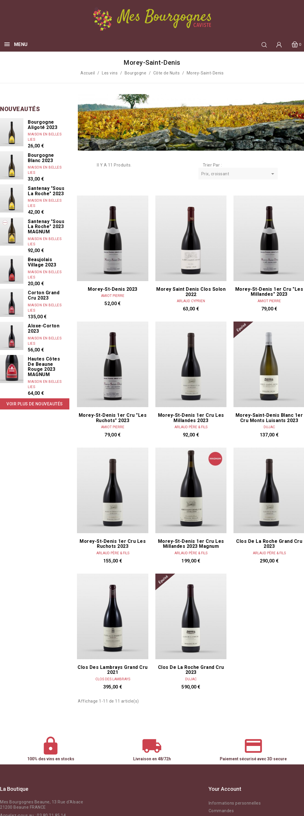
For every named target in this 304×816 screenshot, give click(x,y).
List (89, 165)
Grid (81, 165)
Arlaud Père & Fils (190, 427)
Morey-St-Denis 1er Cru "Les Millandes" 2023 (269, 291)
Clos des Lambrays (112, 679)
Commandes (221, 810)
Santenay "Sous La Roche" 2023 (46, 191)
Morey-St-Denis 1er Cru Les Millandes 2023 (191, 417)
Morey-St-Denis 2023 (113, 289)
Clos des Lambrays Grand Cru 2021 (113, 669)
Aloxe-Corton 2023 (43, 328)
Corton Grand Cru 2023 (43, 295)
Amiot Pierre (112, 296)
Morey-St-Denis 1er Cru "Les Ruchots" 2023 (113, 417)
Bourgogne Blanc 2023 (41, 157)
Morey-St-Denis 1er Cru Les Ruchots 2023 (113, 543)
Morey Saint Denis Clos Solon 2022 (191, 291)
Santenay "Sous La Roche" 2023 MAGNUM (46, 226)
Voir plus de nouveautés (34, 404)
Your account (225, 789)
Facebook (107, 789)
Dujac (269, 427)
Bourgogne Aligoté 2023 (42, 124)
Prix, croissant (238, 174)
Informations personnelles (235, 803)
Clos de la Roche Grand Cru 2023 (269, 543)
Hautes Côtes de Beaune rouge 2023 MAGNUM (44, 366)
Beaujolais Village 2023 (42, 262)
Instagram (117, 789)
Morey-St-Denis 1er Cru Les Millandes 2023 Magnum (191, 543)
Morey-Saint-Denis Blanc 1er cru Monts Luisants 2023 (269, 417)
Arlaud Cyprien (191, 301)
